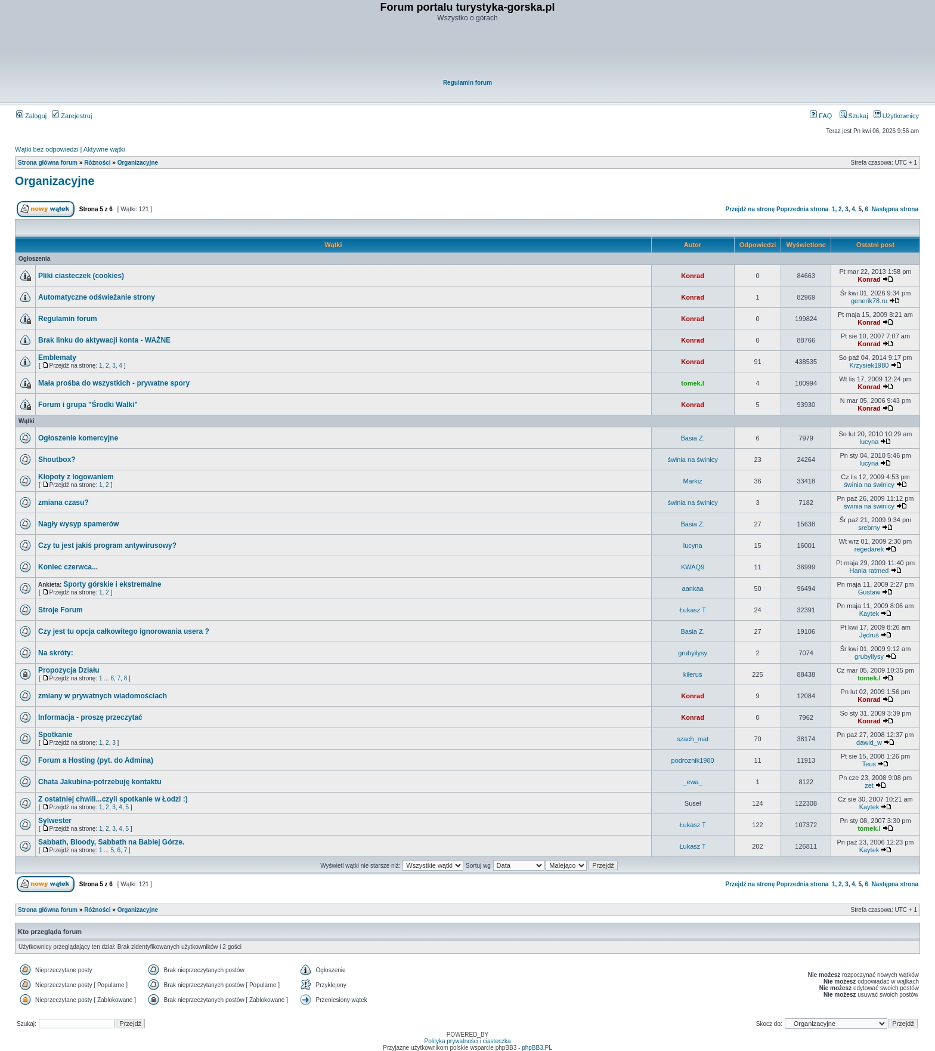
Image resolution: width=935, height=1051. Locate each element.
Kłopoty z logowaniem (76, 477)
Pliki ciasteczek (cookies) (81, 276)
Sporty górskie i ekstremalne (112, 584)
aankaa (693, 588)
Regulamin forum (467, 82)
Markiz (692, 481)
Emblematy (57, 357)
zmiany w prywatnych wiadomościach (102, 696)
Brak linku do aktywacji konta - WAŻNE (104, 340)
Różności (97, 162)
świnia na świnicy (692, 459)
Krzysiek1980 (868, 365)
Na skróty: (55, 653)
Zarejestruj (72, 115)
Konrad (692, 275)
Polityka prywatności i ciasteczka (467, 1041)
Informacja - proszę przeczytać (90, 717)
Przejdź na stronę (750, 209)
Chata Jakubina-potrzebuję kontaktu (100, 782)
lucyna (869, 441)
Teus (869, 764)
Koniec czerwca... (68, 567)
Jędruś (869, 635)
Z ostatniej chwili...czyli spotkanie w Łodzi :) (113, 799)
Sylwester (55, 820)
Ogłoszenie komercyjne (78, 438)
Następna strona (895, 209)
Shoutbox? (57, 459)
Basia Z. (692, 438)
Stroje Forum (60, 610)
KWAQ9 (692, 567)
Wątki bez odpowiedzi (46, 149)
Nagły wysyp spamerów (78, 524)
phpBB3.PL (537, 1047)
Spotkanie (55, 735)
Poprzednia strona (802, 209)
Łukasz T (692, 610)
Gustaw (869, 592)
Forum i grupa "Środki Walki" (88, 404)
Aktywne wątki (104, 149)
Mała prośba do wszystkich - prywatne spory (114, 383)
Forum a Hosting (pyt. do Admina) (95, 760)
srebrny (869, 527)
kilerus (692, 674)
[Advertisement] (468, 51)
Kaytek (869, 613)
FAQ (821, 115)
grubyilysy (692, 653)
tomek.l (692, 383)
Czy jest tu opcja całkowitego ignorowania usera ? (123, 631)
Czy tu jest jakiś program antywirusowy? (107, 545)
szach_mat (692, 738)
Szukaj (854, 115)
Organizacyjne (137, 162)
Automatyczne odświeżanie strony (96, 297)
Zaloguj (31, 115)
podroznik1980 (692, 760)
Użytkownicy (896, 115)
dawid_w (869, 742)
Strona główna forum (48, 162)
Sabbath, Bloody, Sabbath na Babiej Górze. (111, 842)
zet (869, 785)
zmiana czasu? (63, 502)
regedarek (869, 549)
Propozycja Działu (69, 670)
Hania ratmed (868, 570)
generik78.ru (869, 300)
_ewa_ (692, 781)
